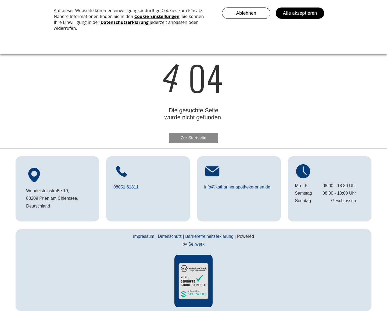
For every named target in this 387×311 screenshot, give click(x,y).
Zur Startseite (193, 138)
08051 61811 (125, 187)
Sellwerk (196, 244)
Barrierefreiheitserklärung (209, 236)
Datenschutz (170, 236)
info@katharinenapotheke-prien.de (237, 187)
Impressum (143, 236)
